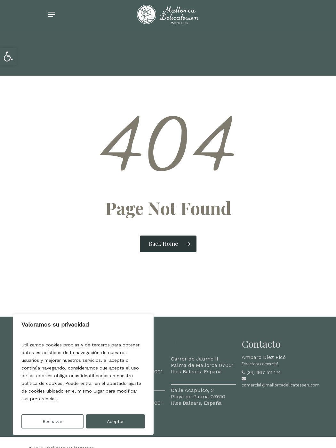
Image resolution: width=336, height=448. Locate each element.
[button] (8, 56)
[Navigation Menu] (51, 21)
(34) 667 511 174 (263, 372)
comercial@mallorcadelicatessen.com (280, 385)
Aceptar (115, 421)
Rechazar (52, 421)
